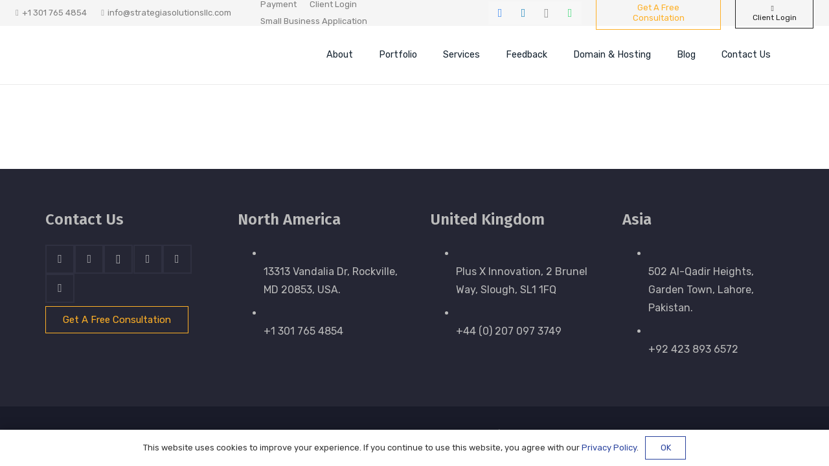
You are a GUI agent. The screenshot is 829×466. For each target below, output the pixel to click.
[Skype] (148, 259)
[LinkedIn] (523, 13)
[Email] (59, 288)
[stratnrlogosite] (132, 55)
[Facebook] (500, 13)
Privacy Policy (609, 447)
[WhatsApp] (570, 13)
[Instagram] (546, 13)
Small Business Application (313, 21)
